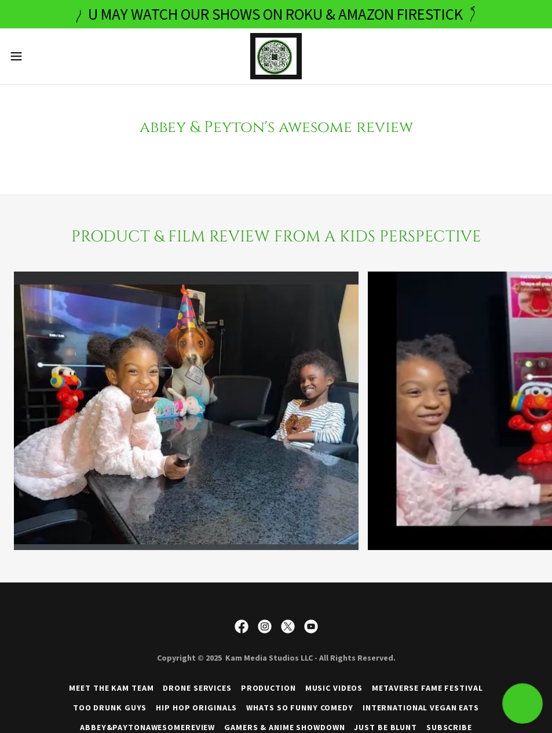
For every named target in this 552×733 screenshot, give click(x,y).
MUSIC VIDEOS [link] (334, 688)
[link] (275, 56)
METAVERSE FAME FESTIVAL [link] (427, 688)
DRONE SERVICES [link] (197, 688)
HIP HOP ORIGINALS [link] (196, 707)
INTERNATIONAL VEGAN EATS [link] (421, 707)
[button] (45, 56)
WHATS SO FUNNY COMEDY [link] (299, 707)
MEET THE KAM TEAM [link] (111, 688)
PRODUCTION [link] (268, 688)
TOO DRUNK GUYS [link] (110, 707)
